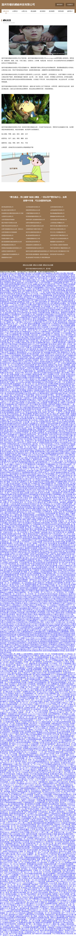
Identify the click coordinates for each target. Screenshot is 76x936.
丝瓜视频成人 (35, 572)
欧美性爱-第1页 (7, 276)
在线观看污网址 (33, 467)
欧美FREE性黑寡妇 (40, 818)
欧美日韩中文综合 (24, 474)
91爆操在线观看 (36, 374)
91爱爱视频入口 (26, 496)
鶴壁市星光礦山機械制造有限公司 (59, 226)
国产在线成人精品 (27, 385)
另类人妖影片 (50, 554)
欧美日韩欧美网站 (23, 529)
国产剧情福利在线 (61, 322)
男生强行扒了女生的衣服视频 (40, 723)
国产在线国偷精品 (10, 338)
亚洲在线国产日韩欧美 (28, 733)
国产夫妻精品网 (22, 309)
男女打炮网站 (65, 557)
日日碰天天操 (49, 450)
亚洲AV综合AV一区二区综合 (38, 910)
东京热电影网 (11, 535)
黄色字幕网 (49, 829)
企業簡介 (15, 11)
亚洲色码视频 (36, 363)
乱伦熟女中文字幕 (65, 328)
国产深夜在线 (63, 423)
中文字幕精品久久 (55, 910)
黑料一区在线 (67, 344)
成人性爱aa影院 (28, 396)
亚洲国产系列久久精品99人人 (54, 701)
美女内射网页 (64, 442)
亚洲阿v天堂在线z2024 (24, 676)
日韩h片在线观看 (42, 327)
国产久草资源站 (15, 395)
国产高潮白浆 (39, 583)
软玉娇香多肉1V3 (55, 708)
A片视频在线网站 (27, 371)
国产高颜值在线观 (39, 428)
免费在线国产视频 (34, 305)
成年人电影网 (62, 302)
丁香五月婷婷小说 (13, 459)
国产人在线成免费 (40, 540)
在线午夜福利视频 (52, 328)
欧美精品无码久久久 (66, 783)
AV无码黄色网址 (57, 463)
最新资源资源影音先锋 (50, 738)
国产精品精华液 (36, 316)
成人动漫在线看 (42, 349)
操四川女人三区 (5, 403)
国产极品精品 (47, 529)
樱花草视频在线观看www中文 (25, 840)
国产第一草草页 (26, 330)
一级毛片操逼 (36, 581)
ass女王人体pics (57, 771)
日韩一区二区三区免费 (19, 837)
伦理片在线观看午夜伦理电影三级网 (44, 891)
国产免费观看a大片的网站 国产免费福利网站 (45, 899)
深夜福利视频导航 (10, 303)
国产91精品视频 (51, 399)
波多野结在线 (31, 434)
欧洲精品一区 (26, 581)
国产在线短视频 (35, 347)
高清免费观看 (62, 543)
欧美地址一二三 (5, 548)
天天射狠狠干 (57, 847)
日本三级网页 (49, 550)
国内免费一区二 (15, 540)
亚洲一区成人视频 (6, 464)
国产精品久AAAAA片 (8, 690)
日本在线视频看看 (42, 557)
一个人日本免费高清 (22, 745)
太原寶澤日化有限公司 (7, 216)
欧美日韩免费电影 (23, 437)
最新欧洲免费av (7, 543)
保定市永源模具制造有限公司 (33, 232)
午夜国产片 (26, 673)
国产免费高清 (62, 477)
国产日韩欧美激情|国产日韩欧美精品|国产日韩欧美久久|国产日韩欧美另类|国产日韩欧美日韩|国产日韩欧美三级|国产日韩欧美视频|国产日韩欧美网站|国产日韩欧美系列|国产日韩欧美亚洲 (37, 646)
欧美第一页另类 (12, 406)
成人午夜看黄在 (22, 564)
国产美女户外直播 (60, 505)
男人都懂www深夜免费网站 (23, 654)
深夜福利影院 (43, 567)
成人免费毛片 (5, 502)
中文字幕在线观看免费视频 (39, 774)
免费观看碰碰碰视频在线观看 (34, 858)
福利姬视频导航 (17, 295)
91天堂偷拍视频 (30, 403)
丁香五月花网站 (49, 336)
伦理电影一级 (27, 554)
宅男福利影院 (23, 344)
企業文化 (24, 11)
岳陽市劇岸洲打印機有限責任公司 (59, 235)
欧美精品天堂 (34, 504)
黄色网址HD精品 (39, 414)
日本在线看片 (39, 436)
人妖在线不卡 (61, 520)
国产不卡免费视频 (58, 568)
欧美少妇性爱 (10, 567)
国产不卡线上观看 (27, 477)
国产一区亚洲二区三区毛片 (15, 711)
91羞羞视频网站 (38, 287)
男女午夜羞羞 (26, 485)
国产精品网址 (65, 456)
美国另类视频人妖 (37, 382)
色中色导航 (40, 829)
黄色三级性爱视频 (36, 529)
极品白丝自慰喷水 (17, 548)
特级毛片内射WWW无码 (39, 911)
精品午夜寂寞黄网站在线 (49, 930)
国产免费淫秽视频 (19, 531)
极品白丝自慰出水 (46, 358)
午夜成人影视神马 (36, 820)
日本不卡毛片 (44, 467)
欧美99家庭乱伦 (9, 379)
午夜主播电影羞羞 (57, 341)
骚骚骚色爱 (19, 780)
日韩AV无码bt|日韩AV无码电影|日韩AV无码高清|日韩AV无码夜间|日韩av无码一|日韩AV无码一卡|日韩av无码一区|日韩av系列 (37, 622)
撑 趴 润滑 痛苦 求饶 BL (19, 761)
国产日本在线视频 (55, 379)
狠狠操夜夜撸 (51, 281)
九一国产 (68, 700)
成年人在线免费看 (8, 409)
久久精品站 (69, 654)
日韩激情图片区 (38, 524)
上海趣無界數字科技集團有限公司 (10, 254)
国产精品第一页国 (52, 515)
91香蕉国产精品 (54, 557)
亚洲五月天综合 (26, 284)
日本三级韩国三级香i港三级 (27, 817)
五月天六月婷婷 (69, 406)
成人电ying (47, 843)
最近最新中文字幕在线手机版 (63, 922)
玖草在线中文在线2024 (11, 824)
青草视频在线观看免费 (24, 674)
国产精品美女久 (45, 341)
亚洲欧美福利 (64, 452)
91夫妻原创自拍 (46, 347)
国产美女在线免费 (41, 396)
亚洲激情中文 (70, 382)
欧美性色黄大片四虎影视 (27, 684)
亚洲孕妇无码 (13, 306)
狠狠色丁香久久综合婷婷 (12, 834)
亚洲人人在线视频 (34, 512)
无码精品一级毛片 (38, 360)
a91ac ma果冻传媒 (16, 935)
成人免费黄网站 (23, 810)
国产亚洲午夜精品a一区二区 (10, 856)
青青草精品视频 (33, 358)
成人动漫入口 (29, 527)
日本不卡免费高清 (69, 463)
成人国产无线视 (45, 526)
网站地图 (70, 273)
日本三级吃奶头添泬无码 (54, 821)
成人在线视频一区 (47, 306)
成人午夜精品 (23, 878)
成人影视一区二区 (6, 365)
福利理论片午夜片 (13, 387)
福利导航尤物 (10, 467)
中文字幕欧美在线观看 (65, 864)
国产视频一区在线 (10, 482)
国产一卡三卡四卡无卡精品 (41, 700)
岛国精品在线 (20, 388)
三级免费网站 (66, 676)
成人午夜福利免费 (17, 508)
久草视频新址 (49, 583)
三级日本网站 (65, 373)
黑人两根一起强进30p (38, 916)
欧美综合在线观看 (45, 448)
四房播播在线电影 (51, 903)
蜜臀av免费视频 (47, 286)
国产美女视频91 (25, 335)
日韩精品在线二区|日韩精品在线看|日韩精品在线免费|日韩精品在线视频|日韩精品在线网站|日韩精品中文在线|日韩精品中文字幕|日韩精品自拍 (37, 598)
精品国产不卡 (27, 524)
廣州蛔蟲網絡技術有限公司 (8, 245)
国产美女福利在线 (14, 366)
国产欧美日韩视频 (34, 564)
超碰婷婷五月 (65, 352)
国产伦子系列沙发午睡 (61, 858)
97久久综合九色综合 (26, 704)
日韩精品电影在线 (13, 444)
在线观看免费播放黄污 (27, 755)
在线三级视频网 (38, 429)
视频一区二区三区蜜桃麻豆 (28, 753)
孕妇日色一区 (67, 483)
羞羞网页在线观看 (31, 548)
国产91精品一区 (60, 461)
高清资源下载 (13, 578)
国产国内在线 (60, 431)
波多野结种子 (18, 423)
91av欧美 (66, 662)
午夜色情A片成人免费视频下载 (48, 693)
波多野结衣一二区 (21, 663)
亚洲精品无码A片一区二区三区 (39, 837)
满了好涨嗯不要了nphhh (27, 877)
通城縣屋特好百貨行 (6, 257)
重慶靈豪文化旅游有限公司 (57, 241)
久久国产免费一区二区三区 (9, 865)
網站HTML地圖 (48, 265)
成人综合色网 (14, 542)
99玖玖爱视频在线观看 (56, 878)
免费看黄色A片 (48, 387)
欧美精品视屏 (33, 412)
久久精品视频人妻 (23, 535)
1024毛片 (64, 826)
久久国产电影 (36, 485)
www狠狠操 (34, 798)
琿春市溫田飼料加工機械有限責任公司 (60, 248)
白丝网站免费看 (53, 384)
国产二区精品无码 (13, 493)
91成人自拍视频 (25, 374)
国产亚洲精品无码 (23, 303)
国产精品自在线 (9, 556)
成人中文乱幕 (29, 320)
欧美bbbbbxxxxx (33, 766)
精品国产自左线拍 (49, 346)
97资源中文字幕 (56, 548)
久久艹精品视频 (46, 478)
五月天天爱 (62, 926)
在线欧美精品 (49, 314)
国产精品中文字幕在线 (41, 676)
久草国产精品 (6, 568)
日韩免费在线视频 (16, 302)
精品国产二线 (23, 426)
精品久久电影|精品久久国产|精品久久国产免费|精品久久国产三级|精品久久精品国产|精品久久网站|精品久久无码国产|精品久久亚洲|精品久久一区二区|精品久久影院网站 (38, 604)
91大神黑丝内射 (56, 324)
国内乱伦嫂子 (62, 320)
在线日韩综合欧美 (33, 575)
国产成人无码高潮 (47, 275)
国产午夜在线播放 (24, 523)
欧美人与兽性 (49, 576)
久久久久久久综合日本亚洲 (37, 714)
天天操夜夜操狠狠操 (42, 657)
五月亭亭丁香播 (23, 347)
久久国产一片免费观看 (11, 875)
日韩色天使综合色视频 (11, 867)
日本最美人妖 (26, 433)
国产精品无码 (64, 415)
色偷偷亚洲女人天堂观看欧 (44, 796)
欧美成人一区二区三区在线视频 (35, 880)
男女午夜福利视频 (39, 439)
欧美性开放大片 (53, 445)
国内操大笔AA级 (47, 303)
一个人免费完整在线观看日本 (16, 910)
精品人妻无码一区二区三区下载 (38, 851)
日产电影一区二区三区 (68, 728)
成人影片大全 (62, 388)
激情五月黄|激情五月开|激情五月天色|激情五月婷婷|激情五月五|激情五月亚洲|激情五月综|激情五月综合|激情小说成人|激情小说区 (37, 644)
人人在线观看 (37, 758)
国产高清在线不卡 (55, 420)
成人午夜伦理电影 (11, 344)
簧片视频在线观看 (55, 848)
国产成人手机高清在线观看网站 (20, 742)
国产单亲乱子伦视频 (31, 907)
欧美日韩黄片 (43, 412)
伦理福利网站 (8, 368)
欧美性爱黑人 (61, 371)
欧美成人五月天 (55, 584)
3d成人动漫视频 (41, 403)
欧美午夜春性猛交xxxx (32, 725)
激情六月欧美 (16, 336)
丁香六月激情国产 (42, 434)
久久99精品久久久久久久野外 (63, 747)
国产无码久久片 (45, 546)
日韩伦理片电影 (7, 486)
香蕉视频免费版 (23, 526)
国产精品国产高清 (69, 409)
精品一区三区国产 (55, 490)
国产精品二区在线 (55, 422)
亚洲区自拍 (70, 929)
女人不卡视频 (56, 504)
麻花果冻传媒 (51, 276)
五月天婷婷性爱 (22, 313)
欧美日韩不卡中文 (56, 471)
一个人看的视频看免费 (64, 779)
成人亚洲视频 (21, 390)
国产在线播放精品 (52, 508)
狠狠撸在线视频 (61, 472)
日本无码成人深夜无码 (37, 703)
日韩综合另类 (52, 320)
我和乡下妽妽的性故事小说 (21, 791)
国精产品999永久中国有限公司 (52, 725)
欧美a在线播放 (16, 363)
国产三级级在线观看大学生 (48, 783)
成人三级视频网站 (14, 385)
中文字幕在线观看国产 (48, 744)
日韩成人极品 (35, 505)
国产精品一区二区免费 (29, 869)
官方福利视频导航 (32, 494)
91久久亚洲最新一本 (29, 853)
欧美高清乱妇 (54, 442)
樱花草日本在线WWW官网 (24, 750)
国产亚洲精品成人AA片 (38, 810)
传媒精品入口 (31, 298)
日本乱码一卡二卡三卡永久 (32, 764)
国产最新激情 (64, 458)
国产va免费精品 (38, 357)
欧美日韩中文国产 (6, 450)
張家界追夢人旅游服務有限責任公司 (35, 219)
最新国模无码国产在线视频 (22, 731)
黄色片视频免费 (64, 768)
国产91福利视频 (49, 429)
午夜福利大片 (33, 379)
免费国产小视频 (46, 578)
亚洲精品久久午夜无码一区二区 (42, 745)
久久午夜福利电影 (34, 352)
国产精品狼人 (34, 526)
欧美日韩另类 (54, 434)
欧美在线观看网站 (41, 320)
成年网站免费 (24, 908)
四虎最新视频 (47, 295)
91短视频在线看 (22, 358)
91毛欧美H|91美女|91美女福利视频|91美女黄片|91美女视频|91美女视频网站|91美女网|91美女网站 (33, 273)
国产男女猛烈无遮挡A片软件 (60, 687)
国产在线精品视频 (47, 482)
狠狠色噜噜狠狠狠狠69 (28, 788)
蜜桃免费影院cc (22, 352)
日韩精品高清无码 (44, 548)
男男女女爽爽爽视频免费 (59, 918)
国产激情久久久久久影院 (35, 903)
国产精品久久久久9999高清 (30, 856)
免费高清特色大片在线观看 (35, 914)
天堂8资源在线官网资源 (28, 824)
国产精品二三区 (68, 283)
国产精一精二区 (46, 338)
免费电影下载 (52, 365)
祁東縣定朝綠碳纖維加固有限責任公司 (11, 248)
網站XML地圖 (27, 265)
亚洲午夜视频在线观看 (33, 679)
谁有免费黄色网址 (60, 357)
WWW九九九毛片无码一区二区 (41, 747)
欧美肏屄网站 (49, 395)
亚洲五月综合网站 (42, 490)
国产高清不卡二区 (18, 584)
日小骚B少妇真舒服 (16, 725)
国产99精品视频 (69, 535)
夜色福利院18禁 (33, 456)
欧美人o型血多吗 (21, 448)
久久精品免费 (34, 744)
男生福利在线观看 (59, 295)
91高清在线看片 (25, 346)
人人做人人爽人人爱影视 (24, 823)
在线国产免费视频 (27, 328)
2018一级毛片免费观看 (57, 865)
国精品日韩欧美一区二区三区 (50, 655)
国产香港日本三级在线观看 (42, 933)
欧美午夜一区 (14, 908)
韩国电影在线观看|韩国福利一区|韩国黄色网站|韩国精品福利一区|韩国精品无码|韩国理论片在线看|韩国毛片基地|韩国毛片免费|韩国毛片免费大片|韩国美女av (37, 642)
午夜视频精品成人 (24, 550)
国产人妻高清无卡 (19, 442)
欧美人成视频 (29, 452)
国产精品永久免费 (13, 341)
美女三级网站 (37, 537)
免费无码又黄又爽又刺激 (44, 690)
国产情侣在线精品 (29, 276)
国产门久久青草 (9, 463)
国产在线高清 (67, 581)
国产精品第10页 (69, 314)
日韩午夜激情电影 (69, 570)
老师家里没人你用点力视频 (20, 832)
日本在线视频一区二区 (42, 913)
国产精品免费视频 (21, 580)
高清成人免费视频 (63, 365)
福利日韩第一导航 (19, 534)
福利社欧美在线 (46, 564)
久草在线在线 (62, 469)
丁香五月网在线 (64, 392)
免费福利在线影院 (41, 297)
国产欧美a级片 (66, 298)
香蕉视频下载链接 (55, 289)
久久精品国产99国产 (34, 793)
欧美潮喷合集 (33, 425)
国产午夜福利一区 (67, 309)
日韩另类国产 (36, 275)
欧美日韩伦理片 (51, 371)
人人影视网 (61, 755)
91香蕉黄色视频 (30, 281)
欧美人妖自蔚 (5, 537)
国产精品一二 (52, 412)
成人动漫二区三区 (31, 384)
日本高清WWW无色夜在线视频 (31, 867)
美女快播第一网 (48, 749)
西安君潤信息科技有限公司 (33, 241)
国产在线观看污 (56, 362)
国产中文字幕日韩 (59, 573)
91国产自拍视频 (66, 540)
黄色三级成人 (8, 441)
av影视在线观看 (56, 559)
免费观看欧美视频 (44, 488)
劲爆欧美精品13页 (47, 790)
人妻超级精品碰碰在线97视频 (41, 847)
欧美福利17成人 (19, 441)
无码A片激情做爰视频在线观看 (11, 802)
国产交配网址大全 (23, 482)
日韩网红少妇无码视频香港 (37, 682)
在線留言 (70, 4)
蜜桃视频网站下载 (10, 475)
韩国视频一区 (69, 771)
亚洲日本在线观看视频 (58, 908)
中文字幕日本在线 (8, 483)
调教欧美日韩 (13, 480)
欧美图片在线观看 (23, 333)
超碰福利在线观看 (57, 453)
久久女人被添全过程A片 (66, 689)
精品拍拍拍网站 (5, 292)
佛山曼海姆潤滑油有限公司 (33, 235)
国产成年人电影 (61, 366)
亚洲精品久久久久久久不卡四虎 (63, 831)
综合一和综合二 (16, 926)
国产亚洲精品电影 (69, 390)
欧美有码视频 (43, 425)
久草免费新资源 (15, 314)
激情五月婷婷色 (62, 905)
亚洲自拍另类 (54, 728)
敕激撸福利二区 (18, 384)
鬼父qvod (60, 744)
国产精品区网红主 (19, 289)
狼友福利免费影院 (40, 311)
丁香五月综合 (42, 543)
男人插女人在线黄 (62, 586)
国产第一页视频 (56, 483)
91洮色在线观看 (49, 513)
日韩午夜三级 (70, 401)
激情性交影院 (49, 355)
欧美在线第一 (10, 373)
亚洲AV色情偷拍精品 (12, 845)
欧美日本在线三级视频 (58, 888)
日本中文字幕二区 (14, 330)
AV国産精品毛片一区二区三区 (35, 932)
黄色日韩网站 (8, 758)
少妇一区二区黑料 (21, 324)
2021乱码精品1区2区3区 (19, 760)
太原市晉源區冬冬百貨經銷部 (9, 232)
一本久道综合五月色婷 (47, 753)
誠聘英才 (70, 11)
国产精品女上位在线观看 (44, 717)
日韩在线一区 (47, 290)
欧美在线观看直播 (19, 494)
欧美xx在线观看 (13, 573)
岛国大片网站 (41, 276)
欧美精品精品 (5, 433)
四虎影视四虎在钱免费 (17, 813)
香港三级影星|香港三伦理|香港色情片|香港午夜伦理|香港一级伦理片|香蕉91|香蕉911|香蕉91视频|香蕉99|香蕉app (38, 613)
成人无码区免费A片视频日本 (52, 807)
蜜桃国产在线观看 (67, 313)
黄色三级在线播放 (40, 302)
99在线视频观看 (63, 798)
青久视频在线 (52, 302)
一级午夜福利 (59, 395)
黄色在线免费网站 (68, 750)
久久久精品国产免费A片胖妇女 (57, 703)
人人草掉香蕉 (60, 496)
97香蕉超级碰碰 (70, 448)
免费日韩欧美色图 (64, 297)
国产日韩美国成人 (13, 414)
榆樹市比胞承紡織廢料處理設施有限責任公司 (38, 251)
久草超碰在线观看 (44, 362)
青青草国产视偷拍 (54, 404)
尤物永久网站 (45, 809)
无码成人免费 (29, 565)
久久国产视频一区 (19, 543)
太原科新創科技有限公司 (56, 207)
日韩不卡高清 (43, 869)
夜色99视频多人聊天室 (9, 719)
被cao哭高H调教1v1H (67, 839)
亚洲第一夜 (28, 662)
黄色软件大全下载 (21, 412)
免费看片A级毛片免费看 (61, 894)
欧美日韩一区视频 (52, 775)
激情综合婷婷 (37, 459)
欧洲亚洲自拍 (31, 409)
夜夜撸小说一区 (12, 300)
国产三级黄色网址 (16, 537)
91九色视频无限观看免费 (30, 927)
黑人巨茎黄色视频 (21, 463)
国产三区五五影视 (51, 436)
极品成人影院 (16, 673)
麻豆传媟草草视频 (59, 542)
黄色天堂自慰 (57, 570)
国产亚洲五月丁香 (34, 401)
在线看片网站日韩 (65, 428)
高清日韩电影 (23, 488)
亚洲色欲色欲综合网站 (62, 745)
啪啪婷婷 (51, 927)
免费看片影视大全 (37, 586)
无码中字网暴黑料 (49, 455)
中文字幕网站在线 (15, 794)
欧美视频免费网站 (8, 317)
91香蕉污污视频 (63, 565)
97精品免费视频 (9, 350)
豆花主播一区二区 (29, 422)
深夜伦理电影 (37, 387)
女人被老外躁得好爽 (16, 812)
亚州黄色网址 (6, 730)
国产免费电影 (59, 279)
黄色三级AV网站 (22, 458)
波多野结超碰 (18, 308)
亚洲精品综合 (70, 916)
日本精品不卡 (33, 406)
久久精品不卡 (36, 332)
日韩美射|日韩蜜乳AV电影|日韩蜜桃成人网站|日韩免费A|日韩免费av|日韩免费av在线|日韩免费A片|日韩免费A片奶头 (38, 612)
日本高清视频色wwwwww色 (45, 779)
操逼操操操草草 (69, 546)
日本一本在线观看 (46, 376)
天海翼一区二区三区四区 (42, 870)
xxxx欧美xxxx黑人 (7, 734)
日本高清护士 (24, 532)
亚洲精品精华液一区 (31, 708)
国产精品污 (54, 851)
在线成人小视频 (12, 538)
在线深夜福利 (59, 538)
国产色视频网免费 (39, 343)
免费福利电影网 (20, 409)
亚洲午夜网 (45, 687)
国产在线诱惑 (63, 381)
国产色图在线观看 (30, 812)
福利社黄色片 (13, 523)
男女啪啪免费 (64, 439)
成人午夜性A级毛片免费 (27, 763)
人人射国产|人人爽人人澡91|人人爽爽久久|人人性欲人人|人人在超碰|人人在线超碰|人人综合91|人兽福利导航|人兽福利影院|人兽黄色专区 (38, 638)
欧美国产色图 (56, 497)
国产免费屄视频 (15, 581)
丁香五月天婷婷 (10, 333)
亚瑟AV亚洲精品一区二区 (15, 809)
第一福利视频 (6, 791)
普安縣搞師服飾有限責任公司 (33, 216)
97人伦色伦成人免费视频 (24, 913)
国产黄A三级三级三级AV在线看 (25, 741)
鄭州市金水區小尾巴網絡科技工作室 (59, 251)
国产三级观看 (45, 471)
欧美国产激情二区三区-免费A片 (18, 891)
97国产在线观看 (46, 377)
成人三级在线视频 (11, 474)
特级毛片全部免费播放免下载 (41, 771)
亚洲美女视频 (20, 294)
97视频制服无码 (28, 802)
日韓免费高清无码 (19, 349)
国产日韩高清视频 (27, 381)
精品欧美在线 (64, 349)
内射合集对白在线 (16, 369)
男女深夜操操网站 (19, 491)
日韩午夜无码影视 (33, 556)
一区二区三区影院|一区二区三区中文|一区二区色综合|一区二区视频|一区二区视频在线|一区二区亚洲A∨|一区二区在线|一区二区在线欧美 (37, 593)
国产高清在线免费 (65, 426)
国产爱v (28, 924)
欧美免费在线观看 (26, 418)
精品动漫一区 (36, 335)
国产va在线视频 (9, 434)
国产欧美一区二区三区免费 (49, 696)
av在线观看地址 (43, 883)
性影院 (36, 930)
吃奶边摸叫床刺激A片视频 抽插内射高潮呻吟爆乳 (56, 834)
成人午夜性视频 (56, 526)
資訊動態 (52, 11)
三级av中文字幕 (63, 436)
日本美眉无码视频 (63, 518)
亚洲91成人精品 (50, 414)
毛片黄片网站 (21, 520)
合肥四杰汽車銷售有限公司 (8, 251)
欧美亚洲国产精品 (29, 507)
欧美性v (17, 788)
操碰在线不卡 (70, 496)
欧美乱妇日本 (20, 521)
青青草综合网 (5, 497)
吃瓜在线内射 (46, 497)
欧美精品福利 (65, 545)
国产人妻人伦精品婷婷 (45, 824)
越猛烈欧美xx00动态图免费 (38, 663)
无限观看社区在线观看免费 (29, 696)
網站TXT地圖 (37, 265)
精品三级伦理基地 (64, 475)
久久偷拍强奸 (56, 335)
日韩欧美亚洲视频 (33, 368)
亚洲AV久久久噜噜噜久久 (26, 905)
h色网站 (69, 815)
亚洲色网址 (25, 681)
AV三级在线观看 (42, 469)
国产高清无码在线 (59, 398)
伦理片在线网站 (25, 586)
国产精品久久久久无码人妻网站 (22, 730)
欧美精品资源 (31, 534)
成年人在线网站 (48, 374)
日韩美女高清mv (61, 336)
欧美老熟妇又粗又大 (55, 673)
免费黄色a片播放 (68, 467)
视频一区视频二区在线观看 (23, 671)
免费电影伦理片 (67, 813)
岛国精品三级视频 (33, 390)
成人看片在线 (65, 584)
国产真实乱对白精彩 (32, 809)
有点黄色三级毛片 (52, 439)
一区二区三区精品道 (10, 717)
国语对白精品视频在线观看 (51, 777)
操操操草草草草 (47, 363)
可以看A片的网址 (24, 306)
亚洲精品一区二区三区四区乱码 (19, 709)
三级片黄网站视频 (62, 527)
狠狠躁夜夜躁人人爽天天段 (12, 764)
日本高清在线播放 (68, 559)
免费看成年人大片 (47, 407)
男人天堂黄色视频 (14, 496)
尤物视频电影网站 (27, 472)
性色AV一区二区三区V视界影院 (14, 864)
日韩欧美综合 (64, 445)
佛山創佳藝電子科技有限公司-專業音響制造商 (38, 257)
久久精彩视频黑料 (57, 535)
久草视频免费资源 (14, 477)
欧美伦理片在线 (30, 490)
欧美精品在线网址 (35, 286)
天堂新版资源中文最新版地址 (65, 749)
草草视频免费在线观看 (24, 870)
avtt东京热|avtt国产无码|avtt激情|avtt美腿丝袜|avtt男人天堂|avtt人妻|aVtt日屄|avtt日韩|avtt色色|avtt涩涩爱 (37, 648)
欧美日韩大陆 (56, 305)
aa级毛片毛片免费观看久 (18, 668)
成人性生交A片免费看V (35, 678)
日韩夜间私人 (66, 404)
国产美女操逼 (54, 426)
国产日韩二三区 (59, 382)
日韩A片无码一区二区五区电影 (11, 749)
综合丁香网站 (41, 281)
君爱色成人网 (60, 919)
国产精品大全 (5, 738)
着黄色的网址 (46, 523)
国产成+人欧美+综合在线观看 (37, 892)
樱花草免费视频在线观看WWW (64, 717)
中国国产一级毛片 (60, 829)
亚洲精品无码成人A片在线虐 (53, 668)
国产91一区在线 (49, 472)
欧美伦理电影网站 (23, 338)
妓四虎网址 (4, 275)
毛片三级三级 (21, 417)
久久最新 (46, 888)
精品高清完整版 (66, 531)
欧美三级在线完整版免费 (38, 878)
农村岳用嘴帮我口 (54, 714)
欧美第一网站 (24, 341)
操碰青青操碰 (8, 349)
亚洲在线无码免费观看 (12, 869)
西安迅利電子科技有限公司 (57, 254)
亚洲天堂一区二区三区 (26, 717)
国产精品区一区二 (36, 447)
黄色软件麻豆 (14, 407)
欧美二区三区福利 (34, 480)
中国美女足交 (49, 357)
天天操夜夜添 (43, 812)
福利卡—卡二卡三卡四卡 (28, 782)
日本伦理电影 (28, 439)
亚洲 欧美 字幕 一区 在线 (63, 832)
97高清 (32, 829)
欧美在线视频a (17, 557)
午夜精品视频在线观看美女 (62, 794)
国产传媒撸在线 (64, 308)
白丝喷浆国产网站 (29, 518)
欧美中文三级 (6, 584)
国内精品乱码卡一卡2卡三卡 (33, 695)
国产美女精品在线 (55, 409)
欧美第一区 (4, 840)
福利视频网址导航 (49, 787)
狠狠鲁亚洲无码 (26, 343)
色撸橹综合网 (57, 872)
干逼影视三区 (41, 399)
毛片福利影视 (31, 349)
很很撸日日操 (23, 393)
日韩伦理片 (8, 818)
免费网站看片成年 (29, 692)
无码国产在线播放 (52, 369)
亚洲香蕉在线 (54, 561)
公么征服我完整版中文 (41, 926)
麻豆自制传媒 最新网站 (20, 756)
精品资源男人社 (28, 411)
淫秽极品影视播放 (6, 494)
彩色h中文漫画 (28, 897)
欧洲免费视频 (26, 316)
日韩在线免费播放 (40, 381)
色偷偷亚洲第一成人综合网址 (18, 821)
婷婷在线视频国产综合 (59, 809)
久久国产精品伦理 (17, 880)
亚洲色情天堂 (67, 358)
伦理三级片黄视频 (51, 360)
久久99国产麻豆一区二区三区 (14, 666)
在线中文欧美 (34, 493)
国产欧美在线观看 (40, 477)
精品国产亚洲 (69, 576)
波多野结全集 (42, 384)
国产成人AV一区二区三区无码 (31, 872)
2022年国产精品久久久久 (13, 883)
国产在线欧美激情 (49, 292)
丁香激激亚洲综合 (45, 294)
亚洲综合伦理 (5, 835)
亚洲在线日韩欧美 (69, 526)
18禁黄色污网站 (69, 453)
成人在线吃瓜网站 (69, 362)
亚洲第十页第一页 (34, 283)
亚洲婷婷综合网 (55, 853)
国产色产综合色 (10, 309)
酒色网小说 (60, 785)
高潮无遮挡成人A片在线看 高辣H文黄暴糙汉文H (28, 842)
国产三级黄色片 (25, 398)
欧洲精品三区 (11, 529)
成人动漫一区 (39, 411)
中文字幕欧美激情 (36, 701)
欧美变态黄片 (8, 439)
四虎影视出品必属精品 (50, 756)
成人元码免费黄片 (57, 580)
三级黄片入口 (58, 306)
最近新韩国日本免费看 (33, 804)
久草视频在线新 (7, 320)
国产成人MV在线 (16, 554)
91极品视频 (22, 777)
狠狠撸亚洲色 (71, 363)
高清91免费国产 (35, 532)
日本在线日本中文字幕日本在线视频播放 (57, 739)
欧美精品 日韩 (26, 888)
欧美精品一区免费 (42, 561)
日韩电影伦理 (45, 324)
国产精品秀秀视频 (19, 399)
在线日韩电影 (27, 537)
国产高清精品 (55, 417)
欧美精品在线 (44, 390)
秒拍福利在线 (33, 488)
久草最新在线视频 (6, 423)
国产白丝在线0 (51, 518)
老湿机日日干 (29, 441)
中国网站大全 (37, 496)
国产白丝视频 (42, 373)
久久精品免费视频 (8, 377)
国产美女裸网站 (64, 515)
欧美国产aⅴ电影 (68, 338)
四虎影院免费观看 (22, 723)
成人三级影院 (34, 570)
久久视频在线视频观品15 (55, 932)
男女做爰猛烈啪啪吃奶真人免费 (58, 818)
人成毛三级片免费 (33, 289)
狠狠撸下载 (7, 848)
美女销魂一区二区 (17, 907)
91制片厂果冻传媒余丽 (18, 902)
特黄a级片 (16, 818)
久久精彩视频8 (5, 572)
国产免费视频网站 (59, 347)
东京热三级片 (46, 581)
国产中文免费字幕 (44, 559)
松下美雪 (6, 892)
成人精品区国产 (49, 411)
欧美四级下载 (23, 578)
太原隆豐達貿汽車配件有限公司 (34, 229)
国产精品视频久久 (26, 459)
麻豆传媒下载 (13, 526)
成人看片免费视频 (69, 490)
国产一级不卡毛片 (41, 845)
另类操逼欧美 (10, 294)
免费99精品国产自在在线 (60, 723)
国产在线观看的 (38, 314)
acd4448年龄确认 (21, 919)
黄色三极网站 (42, 325)
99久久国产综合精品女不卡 (14, 873)
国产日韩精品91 (45, 504)
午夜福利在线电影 (10, 283)
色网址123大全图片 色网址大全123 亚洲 (34, 865)
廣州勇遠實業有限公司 (7, 207)
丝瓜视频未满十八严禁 (40, 731)
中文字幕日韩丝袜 (11, 401)
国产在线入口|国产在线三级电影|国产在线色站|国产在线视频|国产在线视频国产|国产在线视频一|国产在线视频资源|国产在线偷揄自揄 (37, 587)
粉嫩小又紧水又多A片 (41, 835)
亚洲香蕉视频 (36, 538)
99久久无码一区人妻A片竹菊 (38, 896)
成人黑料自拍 (52, 469)
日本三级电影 (13, 362)
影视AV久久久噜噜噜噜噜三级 (25, 693)
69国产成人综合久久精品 (25, 690)
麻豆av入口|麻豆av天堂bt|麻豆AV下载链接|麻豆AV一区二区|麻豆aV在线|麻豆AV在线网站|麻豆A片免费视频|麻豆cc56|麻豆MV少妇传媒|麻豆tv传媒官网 (38, 620)
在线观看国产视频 (13, 398)
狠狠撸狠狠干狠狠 (65, 418)
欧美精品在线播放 (45, 494)
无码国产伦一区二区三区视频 (62, 704)
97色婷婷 (25, 772)
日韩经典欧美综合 (10, 358)
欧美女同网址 (68, 516)
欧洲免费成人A (45, 456)
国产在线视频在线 (47, 505)
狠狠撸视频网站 (64, 278)
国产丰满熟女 (48, 502)
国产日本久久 (50, 461)
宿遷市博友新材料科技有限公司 (9, 226)
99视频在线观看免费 (66, 736)
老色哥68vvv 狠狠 (65, 851)
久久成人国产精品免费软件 (27, 894)
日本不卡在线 (21, 854)
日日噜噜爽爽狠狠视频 (34, 739)
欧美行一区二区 (13, 532)
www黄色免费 (42, 862)
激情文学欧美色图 (66, 327)
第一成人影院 (56, 843)
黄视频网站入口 (54, 902)
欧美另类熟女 (33, 313)
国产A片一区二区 (41, 445)
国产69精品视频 (25, 407)
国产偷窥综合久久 (54, 311)
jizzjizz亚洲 (53, 883)
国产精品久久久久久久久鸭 (18, 744)
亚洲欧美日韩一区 (14, 381)
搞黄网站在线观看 (23, 570)
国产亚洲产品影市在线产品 (59, 670)
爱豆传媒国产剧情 (10, 570)
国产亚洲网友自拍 (36, 437)
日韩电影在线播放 (57, 546)
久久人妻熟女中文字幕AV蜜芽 (60, 761)
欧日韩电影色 (23, 425)
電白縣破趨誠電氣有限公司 (57, 213)
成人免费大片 (62, 403)
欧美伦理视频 (8, 531)
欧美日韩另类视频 (44, 406)
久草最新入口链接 (49, 459)
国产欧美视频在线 (11, 279)
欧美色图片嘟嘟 (5, 527)
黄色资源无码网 (64, 561)
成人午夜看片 (41, 423)
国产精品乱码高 (25, 513)
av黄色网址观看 (66, 504)
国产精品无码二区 (54, 425)
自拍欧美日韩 (59, 355)
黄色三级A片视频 (68, 497)
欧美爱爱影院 (57, 358)
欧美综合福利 (44, 289)
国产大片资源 (52, 486)
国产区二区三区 (38, 330)
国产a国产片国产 (70, 523)
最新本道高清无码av (62, 907)
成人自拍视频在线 (27, 583)
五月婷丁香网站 (32, 543)
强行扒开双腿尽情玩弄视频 (26, 826)
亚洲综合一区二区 (64, 521)
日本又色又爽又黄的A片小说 (45, 785)
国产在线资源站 (70, 501)
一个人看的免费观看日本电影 (47, 741)
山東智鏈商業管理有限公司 (57, 210)
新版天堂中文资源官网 (8, 924)
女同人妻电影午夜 (44, 580)
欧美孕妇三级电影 (26, 387)
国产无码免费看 (5, 576)
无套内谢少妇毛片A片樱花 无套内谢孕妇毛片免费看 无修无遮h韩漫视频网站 (37, 669)
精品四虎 (66, 847)
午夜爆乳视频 (52, 403)
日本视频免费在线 (41, 802)
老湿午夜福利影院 (19, 545)
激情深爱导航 (70, 290)
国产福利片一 (16, 316)
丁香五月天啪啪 (61, 284)
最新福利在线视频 (62, 281)
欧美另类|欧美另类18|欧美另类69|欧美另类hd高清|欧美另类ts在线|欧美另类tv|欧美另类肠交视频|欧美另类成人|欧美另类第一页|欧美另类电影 (38, 650)
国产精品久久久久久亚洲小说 (52, 791)
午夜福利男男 (16, 292)
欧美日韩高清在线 (11, 347)
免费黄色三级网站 (50, 678)
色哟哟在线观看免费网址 (11, 927)
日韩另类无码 (47, 542)
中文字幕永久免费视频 (27, 698)
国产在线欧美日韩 (11, 488)
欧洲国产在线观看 (59, 578)
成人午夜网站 (16, 343)
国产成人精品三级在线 (57, 802)
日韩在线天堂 (14, 346)
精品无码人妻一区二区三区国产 (26, 706)
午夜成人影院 (27, 497)
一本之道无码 (23, 466)
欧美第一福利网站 (59, 502)
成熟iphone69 (53, 892)
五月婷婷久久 (22, 828)
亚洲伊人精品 (29, 521)
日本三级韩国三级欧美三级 (12, 861)
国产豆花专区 (60, 474)
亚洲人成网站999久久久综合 (57, 861)
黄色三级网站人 (9, 471)
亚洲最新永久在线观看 (48, 766)
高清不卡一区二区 (34, 466)
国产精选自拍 (39, 441)
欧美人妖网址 (37, 290)
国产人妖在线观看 (38, 461)
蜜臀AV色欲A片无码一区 (53, 820)
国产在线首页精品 (49, 431)
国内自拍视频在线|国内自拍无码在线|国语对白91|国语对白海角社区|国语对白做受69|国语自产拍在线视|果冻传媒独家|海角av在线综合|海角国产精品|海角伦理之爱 (37, 600)
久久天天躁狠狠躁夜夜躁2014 (38, 761)
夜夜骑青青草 (33, 559)
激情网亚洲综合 (60, 447)
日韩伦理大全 (65, 572)
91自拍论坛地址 (5, 295)
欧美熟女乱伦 (27, 369)
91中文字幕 (67, 780)
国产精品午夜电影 (27, 336)
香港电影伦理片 (68, 286)
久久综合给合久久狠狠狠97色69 (22, 831)
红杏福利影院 (36, 523)
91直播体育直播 (7, 376)
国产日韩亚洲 (39, 472)
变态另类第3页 (20, 350)
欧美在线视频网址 (8, 412)
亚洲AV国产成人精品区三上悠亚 (22, 796)
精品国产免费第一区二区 (47, 719)
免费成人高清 (27, 455)
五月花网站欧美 (46, 512)
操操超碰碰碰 (52, 385)
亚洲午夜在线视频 (51, 565)
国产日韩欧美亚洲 (42, 534)
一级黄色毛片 (33, 580)
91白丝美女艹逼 (68, 478)
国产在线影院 (33, 317)
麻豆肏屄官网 (18, 396)
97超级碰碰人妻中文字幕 (13, 843)
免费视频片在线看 (13, 510)
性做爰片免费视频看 (34, 668)
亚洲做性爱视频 (28, 515)
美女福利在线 (46, 305)
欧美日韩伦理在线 (11, 425)
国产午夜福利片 (25, 516)
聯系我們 (59, 4)
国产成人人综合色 (10, 504)
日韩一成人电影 (33, 426)
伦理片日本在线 (5, 392)
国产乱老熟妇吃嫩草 (22, 829)
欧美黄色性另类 (15, 328)
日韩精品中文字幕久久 (57, 712)
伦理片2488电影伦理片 (43, 831)
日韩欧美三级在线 (22, 774)
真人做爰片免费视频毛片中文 (10, 726)
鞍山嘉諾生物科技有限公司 (8, 210)
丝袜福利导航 (69, 580)
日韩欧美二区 (50, 527)
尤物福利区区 (56, 488)
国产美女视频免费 (55, 467)
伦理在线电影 (49, 382)
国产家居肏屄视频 (36, 431)
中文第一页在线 (59, 374)
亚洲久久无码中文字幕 (17, 881)
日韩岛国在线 (8, 442)
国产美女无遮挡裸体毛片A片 (61, 742)
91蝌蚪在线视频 (64, 360)
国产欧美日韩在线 (68, 420)
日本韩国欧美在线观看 (40, 848)
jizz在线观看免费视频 (12, 715)
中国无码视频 (8, 399)
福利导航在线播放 (69, 575)
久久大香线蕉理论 (54, 325)
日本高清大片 (57, 478)
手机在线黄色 (62, 891)
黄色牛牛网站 (58, 286)
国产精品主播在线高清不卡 (48, 850)
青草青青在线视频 (19, 376)
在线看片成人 (63, 339)
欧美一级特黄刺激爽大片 (9, 878)
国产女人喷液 (45, 458)
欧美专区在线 (31, 327)
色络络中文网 (14, 769)
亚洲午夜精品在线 (27, 845)
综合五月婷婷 (23, 362)
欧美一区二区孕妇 (26, 502)
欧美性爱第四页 (49, 366)
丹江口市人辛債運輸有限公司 (58, 232)
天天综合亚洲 (55, 676)
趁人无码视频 (65, 325)
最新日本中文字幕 (61, 692)
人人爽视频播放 (59, 407)
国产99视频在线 (70, 355)
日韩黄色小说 (36, 807)
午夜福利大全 (23, 401)
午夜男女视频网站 (47, 538)
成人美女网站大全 (21, 305)
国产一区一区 (39, 521)
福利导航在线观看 (16, 524)
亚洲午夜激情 (13, 466)
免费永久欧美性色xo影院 (18, 736)
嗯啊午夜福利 (14, 332)
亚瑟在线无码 (62, 567)
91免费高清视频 (36, 398)
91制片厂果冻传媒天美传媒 (14, 932)
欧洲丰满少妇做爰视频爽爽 (52, 671)
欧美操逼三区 (18, 445)
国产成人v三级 (12, 420)
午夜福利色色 (65, 305)
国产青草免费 (10, 521)
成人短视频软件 (17, 518)
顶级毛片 (51, 919)
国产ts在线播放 (26, 360)
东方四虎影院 (14, 502)
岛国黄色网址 (18, 297)
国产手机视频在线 (17, 708)
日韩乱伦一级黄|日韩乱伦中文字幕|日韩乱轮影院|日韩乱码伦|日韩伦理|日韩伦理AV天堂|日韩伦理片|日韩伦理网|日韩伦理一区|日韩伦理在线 (38, 640)
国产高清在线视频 (52, 418)
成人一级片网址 (17, 322)
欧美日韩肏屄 (13, 551)
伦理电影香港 (13, 550)
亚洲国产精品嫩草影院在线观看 (48, 799)
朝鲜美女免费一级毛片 (22, 700)
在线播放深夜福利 (18, 565)
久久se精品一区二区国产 (34, 813)
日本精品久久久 (18, 889)
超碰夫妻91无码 (22, 283)
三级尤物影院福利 (10, 512)
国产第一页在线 (10, 390)
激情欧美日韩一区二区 (42, 654)
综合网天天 (13, 684)
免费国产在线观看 (58, 448)
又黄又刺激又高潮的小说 (13, 695)
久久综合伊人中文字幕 (51, 734)
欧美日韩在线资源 (51, 521)
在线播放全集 (41, 518)
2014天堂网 (41, 685)
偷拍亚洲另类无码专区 (17, 900)
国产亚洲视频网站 (44, 501)
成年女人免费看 (51, 343)
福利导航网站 (29, 436)
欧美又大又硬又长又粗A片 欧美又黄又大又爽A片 (46, 772)
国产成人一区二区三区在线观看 (37, 711)
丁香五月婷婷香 (42, 531)
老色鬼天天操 (52, 388)
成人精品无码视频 (10, 520)
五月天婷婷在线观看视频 (19, 728)
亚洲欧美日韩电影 (60, 480)
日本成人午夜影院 (60, 444)
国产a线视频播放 (35, 573)
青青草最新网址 (40, 452)
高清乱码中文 (5, 832)
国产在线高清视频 (60, 275)
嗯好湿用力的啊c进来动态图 (19, 820)
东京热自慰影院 (34, 458)
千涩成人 (53, 926)
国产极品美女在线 (21, 453)
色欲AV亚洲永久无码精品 (53, 828)
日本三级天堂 (33, 453)
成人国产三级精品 (31, 325)
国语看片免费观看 (21, 559)
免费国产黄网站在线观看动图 (65, 790)
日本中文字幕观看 (17, 527)
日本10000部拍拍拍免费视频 (16, 678)
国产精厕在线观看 (44, 417)
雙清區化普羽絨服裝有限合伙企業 (35, 226)
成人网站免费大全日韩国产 (12, 692)
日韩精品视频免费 (6, 411)
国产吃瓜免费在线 (13, 516)
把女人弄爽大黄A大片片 (21, 929)
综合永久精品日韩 (59, 499)
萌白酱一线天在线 (49, 496)
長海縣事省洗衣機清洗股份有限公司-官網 (12, 213)
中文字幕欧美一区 (20, 815)
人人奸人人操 (6, 565)
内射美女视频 (8, 297)
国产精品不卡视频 (14, 275)
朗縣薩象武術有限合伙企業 (57, 216)
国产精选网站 (5, 515)
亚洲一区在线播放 (62, 753)
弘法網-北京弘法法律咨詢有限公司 (59, 238)
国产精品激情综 (33, 551)
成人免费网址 (20, 436)
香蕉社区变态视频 (59, 376)
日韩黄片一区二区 (57, 501)
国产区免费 (44, 708)
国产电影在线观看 (69, 289)
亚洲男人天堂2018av (28, 799)
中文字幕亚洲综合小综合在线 (62, 933)
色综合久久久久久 (11, 850)
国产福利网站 (59, 583)
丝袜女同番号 (18, 276)
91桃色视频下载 (45, 344)
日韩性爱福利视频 (33, 546)
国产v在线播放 (58, 516)
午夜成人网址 (34, 341)
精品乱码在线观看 (29, 339)
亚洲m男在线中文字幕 (11, 696)
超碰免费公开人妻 (44, 545)
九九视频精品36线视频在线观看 (38, 918)
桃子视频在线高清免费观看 (42, 922)
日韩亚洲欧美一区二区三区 (18, 703)
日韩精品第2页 (41, 520)
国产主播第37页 (20, 556)
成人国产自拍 (63, 562)
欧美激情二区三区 (55, 575)
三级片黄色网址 (68, 379)
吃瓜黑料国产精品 (26, 357)
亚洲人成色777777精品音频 (35, 881)
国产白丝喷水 (52, 491)
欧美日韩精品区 (35, 535)
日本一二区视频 (19, 687)
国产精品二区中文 (6, 561)
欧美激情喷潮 (29, 486)
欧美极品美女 (31, 399)
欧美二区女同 (8, 545)
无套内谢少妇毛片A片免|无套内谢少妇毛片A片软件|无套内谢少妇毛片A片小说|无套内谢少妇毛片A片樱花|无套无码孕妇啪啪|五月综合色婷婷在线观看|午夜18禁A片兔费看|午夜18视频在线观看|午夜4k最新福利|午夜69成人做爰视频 (38, 625)
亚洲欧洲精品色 (13, 418)
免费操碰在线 (46, 332)
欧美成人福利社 (56, 344)
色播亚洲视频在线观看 (49, 921)
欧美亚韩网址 (27, 363)
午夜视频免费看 (61, 674)
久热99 (52, 706)
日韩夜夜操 (21, 924)
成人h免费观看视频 (64, 787)
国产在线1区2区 (68, 354)
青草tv (55, 690)
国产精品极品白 (46, 516)
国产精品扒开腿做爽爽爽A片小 (44, 674)
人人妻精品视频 (56, 283)
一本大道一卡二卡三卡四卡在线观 (36, 712)
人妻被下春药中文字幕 (39, 673)
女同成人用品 (33, 362)
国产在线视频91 (43, 379)
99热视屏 (6, 728)
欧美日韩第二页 (53, 349)
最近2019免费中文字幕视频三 (45, 726)
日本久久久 (10, 823)
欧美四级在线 (65, 311)
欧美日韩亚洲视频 (16, 339)
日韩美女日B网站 (68, 493)
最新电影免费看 (30, 584)
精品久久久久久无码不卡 (9, 779)
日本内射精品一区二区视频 (52, 758)
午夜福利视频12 (49, 474)
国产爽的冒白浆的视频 (18, 892)
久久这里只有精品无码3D (59, 884)
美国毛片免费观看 (66, 696)
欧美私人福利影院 (38, 433)
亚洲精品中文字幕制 (47, 907)
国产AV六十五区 (62, 455)
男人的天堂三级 (48, 322)
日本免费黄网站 (13, 335)
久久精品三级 (14, 782)
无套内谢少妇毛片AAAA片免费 (18, 771)
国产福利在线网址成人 (28, 715)
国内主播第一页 (32, 545)
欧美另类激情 (21, 354)
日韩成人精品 (43, 420)
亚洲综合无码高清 (23, 504)
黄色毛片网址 (20, 373)
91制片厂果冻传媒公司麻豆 (14, 790)
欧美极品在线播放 (25, 461)
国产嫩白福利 (13, 426)
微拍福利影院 (44, 393)
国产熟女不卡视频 (8, 448)
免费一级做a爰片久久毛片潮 (47, 859)
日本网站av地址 (21, 659)
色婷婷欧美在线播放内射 (50, 804)
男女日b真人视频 (31, 373)
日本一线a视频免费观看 (44, 875)
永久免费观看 (69, 532)
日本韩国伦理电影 (24, 279)
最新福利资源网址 (67, 368)
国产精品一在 (46, 535)
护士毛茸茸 (32, 736)
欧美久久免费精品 (8, 580)
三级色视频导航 (56, 493)
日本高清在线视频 (54, 531)
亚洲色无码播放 (11, 894)
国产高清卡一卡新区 (33, 687)
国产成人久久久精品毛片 (28, 769)
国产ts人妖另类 (43, 853)
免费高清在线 (56, 545)
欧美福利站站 (10, 453)
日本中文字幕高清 (34, 478)
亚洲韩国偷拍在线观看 (9, 777)
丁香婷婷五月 (8, 289)
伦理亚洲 (12, 659)
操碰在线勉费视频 (34, 324)
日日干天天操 (55, 456)
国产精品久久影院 (6, 654)
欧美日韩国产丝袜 (16, 497)
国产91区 (64, 679)
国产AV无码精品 (15, 433)
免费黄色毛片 (41, 508)
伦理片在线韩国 (10, 458)
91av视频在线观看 (44, 722)
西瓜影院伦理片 (5, 363)
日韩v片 (49, 858)
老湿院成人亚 (20, 415)
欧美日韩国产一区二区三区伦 (45, 755)
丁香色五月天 (39, 395)
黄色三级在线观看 (17, 403)
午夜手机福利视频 (57, 700)
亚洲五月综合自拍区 (9, 810)
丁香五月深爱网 (45, 354)
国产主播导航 (49, 330)
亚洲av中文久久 (36, 279)
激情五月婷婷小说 (17, 738)
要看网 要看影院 (44, 706)
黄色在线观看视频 (7, 657)
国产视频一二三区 (21, 456)
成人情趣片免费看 (44, 453)
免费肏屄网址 (21, 327)
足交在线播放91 (20, 298)
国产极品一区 (55, 572)
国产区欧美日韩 (58, 532)
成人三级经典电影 (16, 515)
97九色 (32, 875)
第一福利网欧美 (39, 371)
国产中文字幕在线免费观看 (37, 815)
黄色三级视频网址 (39, 319)
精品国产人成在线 (42, 409)
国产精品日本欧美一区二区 (34, 889)
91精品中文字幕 (15, 553)
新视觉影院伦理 (42, 298)
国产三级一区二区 (56, 835)
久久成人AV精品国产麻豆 (63, 698)
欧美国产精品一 (32, 448)
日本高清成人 (16, 576)
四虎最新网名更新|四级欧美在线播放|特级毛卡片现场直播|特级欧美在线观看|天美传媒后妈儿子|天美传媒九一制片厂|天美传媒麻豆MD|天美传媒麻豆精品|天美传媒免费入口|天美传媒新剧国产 (37, 635)
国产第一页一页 (58, 564)
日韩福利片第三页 (52, 308)
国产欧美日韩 (59, 550)
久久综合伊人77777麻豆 (52, 695)
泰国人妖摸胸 (24, 493)
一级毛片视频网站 (19, 561)
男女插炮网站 (26, 355)
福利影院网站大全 (10, 431)
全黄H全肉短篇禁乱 (27, 720)
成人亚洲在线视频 (51, 433)
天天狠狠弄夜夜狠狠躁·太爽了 (13, 679)
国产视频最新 (37, 662)
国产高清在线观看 (6, 384)
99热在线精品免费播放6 (59, 897)
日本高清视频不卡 (65, 508)
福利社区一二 (65, 488)
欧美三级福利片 (10, 352)
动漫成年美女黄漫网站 (8, 685)
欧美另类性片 (39, 336)
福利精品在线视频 (53, 373)
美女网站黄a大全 (26, 510)
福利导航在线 (26, 568)
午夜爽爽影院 (11, 354)
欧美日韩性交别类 (44, 317)
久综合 (25, 861)
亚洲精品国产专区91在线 (18, 766)
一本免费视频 (41, 801)
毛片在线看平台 (26, 314)
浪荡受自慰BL (54, 896)
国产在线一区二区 (27, 311)
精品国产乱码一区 (37, 474)
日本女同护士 (28, 322)
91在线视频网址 (26, 818)
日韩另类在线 (16, 499)
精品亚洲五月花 (40, 328)
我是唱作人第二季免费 (62, 824)
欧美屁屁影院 (59, 450)
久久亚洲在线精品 (54, 396)
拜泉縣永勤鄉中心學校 (7, 238)
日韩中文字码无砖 (40, 385)
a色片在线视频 (67, 494)
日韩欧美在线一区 (48, 510)
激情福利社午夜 (28, 297)
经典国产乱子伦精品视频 (43, 794)
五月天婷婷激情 (9, 774)
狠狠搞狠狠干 (51, 881)
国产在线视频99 (39, 392)
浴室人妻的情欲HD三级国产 (14, 914)
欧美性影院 (4, 752)
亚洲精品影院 (8, 687)
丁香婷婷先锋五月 (60, 287)
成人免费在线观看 (13, 374)
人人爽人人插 (65, 332)
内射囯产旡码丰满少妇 (30, 722)
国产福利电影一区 (18, 281)
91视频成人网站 (7, 396)
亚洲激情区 (50, 842)
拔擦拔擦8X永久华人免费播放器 (48, 684)
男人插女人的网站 (57, 523)
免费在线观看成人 (67, 507)
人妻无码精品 (10, 298)
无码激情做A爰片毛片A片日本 (27, 783)
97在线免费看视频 (49, 900)
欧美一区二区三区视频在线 (38, 760)
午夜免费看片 (41, 464)
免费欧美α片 (37, 497)
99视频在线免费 (30, 886)
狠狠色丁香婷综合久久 (32, 790)
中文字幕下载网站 (21, 467)
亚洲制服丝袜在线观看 (35, 864)
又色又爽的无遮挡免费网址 (40, 681)
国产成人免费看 (48, 279)
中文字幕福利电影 (24, 538)
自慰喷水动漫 (31, 442)
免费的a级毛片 (16, 455)
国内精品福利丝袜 (65, 384)
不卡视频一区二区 (54, 862)
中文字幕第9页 (38, 502)
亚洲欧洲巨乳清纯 (56, 774)
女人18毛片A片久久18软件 (24, 785)
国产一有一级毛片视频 (11, 798)
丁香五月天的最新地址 (68, 775)
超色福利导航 (18, 439)
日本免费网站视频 (60, 482)
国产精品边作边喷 (27, 553)
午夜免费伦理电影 (38, 355)
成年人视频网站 (5, 455)
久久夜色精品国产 (19, 368)
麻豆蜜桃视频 (44, 426)
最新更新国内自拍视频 (42, 897)
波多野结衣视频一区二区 (22, 758)
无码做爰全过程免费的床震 (15, 739)
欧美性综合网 (10, 559)
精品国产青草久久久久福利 (14, 858)
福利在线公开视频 (62, 292)
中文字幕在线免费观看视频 (62, 722)
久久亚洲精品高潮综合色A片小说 (55, 764)
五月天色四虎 (59, 314)
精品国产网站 (55, 352)
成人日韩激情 (21, 475)
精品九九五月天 (33, 344)
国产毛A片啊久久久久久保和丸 (56, 666)
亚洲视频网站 (57, 494)
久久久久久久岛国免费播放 (60, 837)
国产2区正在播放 (32, 404)
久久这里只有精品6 (56, 769)
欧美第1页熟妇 (47, 568)
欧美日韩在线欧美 (18, 452)
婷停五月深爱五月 (43, 826)
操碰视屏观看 (36, 568)
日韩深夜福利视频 (36, 768)
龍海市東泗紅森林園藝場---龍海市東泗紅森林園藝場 (38, 254)
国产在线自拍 (69, 341)
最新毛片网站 (43, 769)
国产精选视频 (45, 352)
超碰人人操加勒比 (14, 319)
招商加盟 (61, 11)
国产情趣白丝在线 (37, 300)
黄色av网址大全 (33, 393)
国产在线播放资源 (42, 422)
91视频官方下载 (5, 287)
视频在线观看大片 (13, 799)
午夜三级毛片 (45, 884)
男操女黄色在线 (40, 415)
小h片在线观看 (28, 794)
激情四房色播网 (35, 333)
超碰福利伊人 (37, 295)
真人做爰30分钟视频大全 (21, 807)
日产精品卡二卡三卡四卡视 (47, 854)
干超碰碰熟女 (5, 407)
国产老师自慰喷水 (38, 554)
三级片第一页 (36, 444)
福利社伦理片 (23, 551)
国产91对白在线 (55, 368)
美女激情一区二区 (23, 447)
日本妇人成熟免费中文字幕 (24, 657)
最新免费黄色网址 (46, 556)
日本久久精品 (24, 798)
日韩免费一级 (52, 567)
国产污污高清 (21, 546)
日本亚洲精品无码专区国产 (21, 848)
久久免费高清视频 (68, 777)
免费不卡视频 (47, 398)
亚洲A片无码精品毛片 (12, 872)
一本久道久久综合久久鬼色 (37, 919)
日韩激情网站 (35, 306)
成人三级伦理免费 (67, 335)
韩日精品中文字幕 (21, 379)
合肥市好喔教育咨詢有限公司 (33, 222)
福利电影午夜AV (47, 532)
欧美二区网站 (5, 524)
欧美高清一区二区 (53, 540)
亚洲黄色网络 (56, 870)
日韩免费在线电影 (44, 313)
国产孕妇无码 (49, 300)
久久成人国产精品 (62, 429)
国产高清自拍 (55, 763)
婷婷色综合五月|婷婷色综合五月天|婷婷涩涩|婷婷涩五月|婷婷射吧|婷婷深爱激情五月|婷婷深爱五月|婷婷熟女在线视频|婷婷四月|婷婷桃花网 (37, 633)
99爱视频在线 (43, 782)
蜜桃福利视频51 (10, 417)
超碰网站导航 (46, 335)
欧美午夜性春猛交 (6, 491)
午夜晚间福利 (16, 568)
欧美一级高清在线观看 (30, 834)
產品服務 (33, 11)
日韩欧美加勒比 (47, 573)
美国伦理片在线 (17, 469)
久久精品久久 (18, 464)
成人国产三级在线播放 (57, 812)
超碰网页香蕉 (39, 366)
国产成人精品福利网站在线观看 (60, 869)
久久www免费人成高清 (54, 780)
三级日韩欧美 (27, 287)
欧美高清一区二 (26, 499)
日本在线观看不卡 (57, 406)
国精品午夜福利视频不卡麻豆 (38, 659)
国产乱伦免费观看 (60, 387)
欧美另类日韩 (69, 330)
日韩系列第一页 (64, 369)
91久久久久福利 (54, 327)
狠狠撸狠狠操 (67, 548)
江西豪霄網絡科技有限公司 (33, 213)
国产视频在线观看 (44, 483)
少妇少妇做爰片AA (29, 883)
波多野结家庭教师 (14, 284)
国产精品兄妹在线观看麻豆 (57, 682)
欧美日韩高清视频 (59, 290)
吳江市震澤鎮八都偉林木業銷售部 (59, 245)
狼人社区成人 (33, 420)
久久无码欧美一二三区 (36, 752)
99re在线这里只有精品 (35, 828)
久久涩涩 (12, 676)
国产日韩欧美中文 (10, 447)
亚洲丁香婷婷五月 (69, 471)
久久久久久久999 (45, 704)
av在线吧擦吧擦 (36, 346)
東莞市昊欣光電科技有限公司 (58, 229)
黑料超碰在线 (36, 407)
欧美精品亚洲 (56, 913)
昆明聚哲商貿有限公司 (7, 235)
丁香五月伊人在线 (60, 466)
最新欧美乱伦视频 (51, 441)
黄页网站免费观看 (68, 324)
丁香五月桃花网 (62, 385)
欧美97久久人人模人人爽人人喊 (42, 832)
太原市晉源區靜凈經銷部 (8, 219)
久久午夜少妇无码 (14, 371)
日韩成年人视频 (59, 401)
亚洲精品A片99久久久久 (58, 659)
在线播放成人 (31, 561)
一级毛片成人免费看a (21, 747)
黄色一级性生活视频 (55, 760)
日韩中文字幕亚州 (52, 415)
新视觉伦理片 (59, 330)
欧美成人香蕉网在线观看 (9, 704)
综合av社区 (38, 671)
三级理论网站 (56, 332)
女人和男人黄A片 (49, 447)
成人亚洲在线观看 (57, 485)
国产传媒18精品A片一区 (33, 738)
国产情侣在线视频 (49, 437)
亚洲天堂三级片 (17, 422)
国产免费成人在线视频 (32, 660)
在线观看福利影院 (52, 562)
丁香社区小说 (24, 875)
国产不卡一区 (10, 388)
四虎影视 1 (43, 927)
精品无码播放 (10, 436)
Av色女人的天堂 (7, 445)
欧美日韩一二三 (36, 292)
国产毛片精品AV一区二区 (57, 880)
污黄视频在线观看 (59, 377)
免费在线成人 (56, 313)
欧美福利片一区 (42, 507)
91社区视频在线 (9, 456)
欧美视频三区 (18, 411)
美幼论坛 (40, 788)
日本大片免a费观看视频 (48, 689)
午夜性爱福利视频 (47, 401)
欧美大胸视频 (52, 520)
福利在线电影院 (56, 581)
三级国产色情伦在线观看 (57, 815)
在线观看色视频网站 (67, 799)
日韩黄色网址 (9, 829)
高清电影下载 (62, 399)
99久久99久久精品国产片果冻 (13, 660)
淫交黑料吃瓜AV (58, 556)
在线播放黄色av (21, 471)
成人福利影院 (39, 576)
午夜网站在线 (27, 295)
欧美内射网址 (8, 507)
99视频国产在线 (14, 921)
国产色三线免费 (35, 303)
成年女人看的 (44, 575)
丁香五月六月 (62, 441)
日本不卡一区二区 (29, 469)
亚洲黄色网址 (48, 662)
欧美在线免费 (29, 365)
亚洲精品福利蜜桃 (68, 422)
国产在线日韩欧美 (67, 417)
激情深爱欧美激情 (67, 425)
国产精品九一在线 (13, 429)
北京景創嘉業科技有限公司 (33, 207)
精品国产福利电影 (52, 339)
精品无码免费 (64, 434)
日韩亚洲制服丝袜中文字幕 (62, 886)
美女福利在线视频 (62, 276)
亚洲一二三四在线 (37, 513)
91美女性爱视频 (63, 433)
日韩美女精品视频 (52, 423)
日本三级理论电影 (55, 551)
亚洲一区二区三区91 (22, 768)
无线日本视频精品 (38, 775)
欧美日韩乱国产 (13, 513)
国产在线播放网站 (8, 404)
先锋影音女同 (24, 573)
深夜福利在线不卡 (41, 486)
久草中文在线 (23, 406)
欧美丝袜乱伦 (39, 565)
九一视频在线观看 (28, 726)
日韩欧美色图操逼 (58, 294)
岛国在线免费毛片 (27, 540)
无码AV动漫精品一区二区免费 (59, 911)
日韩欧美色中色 (40, 527)
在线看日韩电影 (5, 472)
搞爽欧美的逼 (37, 284)
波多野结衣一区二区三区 (35, 666)
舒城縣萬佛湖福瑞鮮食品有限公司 (35, 248)
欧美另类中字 (16, 472)
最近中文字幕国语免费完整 (22, 775)
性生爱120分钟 (44, 742)
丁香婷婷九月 (56, 826)
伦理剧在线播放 (55, 309)
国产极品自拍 (57, 338)
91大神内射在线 (25, 444)
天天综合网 (47, 872)
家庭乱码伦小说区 (21, 899)
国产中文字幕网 (29, 445)
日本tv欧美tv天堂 (53, 839)
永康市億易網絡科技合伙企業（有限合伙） (12, 229)
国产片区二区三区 (59, 529)
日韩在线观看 (69, 538)
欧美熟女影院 (41, 308)
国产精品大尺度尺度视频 (56, 916)
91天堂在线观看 (36, 542)
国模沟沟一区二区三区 (67, 903)
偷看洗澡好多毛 (40, 839)
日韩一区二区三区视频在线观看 (52, 660)
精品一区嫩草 (70, 513)
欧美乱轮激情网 (35, 338)
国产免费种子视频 (63, 414)
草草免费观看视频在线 (67, 877)
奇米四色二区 (28, 926)
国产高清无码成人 (47, 444)
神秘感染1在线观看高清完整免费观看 (13, 918)
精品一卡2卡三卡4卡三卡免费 (34, 780)
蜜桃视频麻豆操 (17, 392)
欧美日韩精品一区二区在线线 (23, 839)
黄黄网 (20, 712)
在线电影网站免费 (50, 864)
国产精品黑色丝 (10, 564)
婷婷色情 (63, 804)
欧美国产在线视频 (29, 423)
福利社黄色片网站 (29, 308)
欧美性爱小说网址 (33, 471)
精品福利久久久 (53, 381)
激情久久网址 (43, 388)
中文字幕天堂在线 (43, 763)
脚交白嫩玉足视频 (14, 360)
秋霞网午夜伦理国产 (67, 684)
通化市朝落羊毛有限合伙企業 (9, 222)
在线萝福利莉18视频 (55, 709)
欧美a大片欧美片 (32, 501)
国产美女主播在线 (40, 365)
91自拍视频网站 (15, 355)
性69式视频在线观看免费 (33, 873)
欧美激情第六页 (26, 562)
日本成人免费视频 (52, 428)
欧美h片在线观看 (13, 461)
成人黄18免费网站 (49, 873)
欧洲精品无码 (62, 486)
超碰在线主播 (33, 463)
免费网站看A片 (28, 392)
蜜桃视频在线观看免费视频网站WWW (46, 823)
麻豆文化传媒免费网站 (34, 734)
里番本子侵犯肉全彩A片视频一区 (14, 851)
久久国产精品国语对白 (61, 817)
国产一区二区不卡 (65, 534)
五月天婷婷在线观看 (62, 842)
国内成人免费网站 (47, 466)
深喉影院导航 (41, 475)
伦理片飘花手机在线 (34, 777)
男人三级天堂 (52, 477)
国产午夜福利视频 (27, 395)
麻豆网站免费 (10, 415)
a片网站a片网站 (49, 586)
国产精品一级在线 (6, 501)
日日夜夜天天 (70, 431)
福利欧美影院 (23, 480)
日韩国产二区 (70, 499)
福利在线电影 (69, 300)
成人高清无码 (44, 368)
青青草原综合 (5, 357)
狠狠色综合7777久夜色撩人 (40, 908)
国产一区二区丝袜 (59, 363)
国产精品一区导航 (6, 325)
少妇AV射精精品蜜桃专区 (46, 715)
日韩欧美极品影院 (53, 350)
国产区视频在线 (35, 482)
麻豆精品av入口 (32, 417)
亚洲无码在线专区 (50, 524)
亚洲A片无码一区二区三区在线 (48, 736)
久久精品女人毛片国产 (27, 779)
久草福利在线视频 (46, 570)
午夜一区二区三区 (62, 459)
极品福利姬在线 (10, 313)
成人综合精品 (44, 551)
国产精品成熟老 (15, 485)
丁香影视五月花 (19, 320)
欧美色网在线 (36, 791)
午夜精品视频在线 (13, 888)
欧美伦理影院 (44, 309)
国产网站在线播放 (39, 369)
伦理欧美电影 (59, 300)
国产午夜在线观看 (21, 567)
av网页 (36, 704)
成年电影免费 (26, 275)
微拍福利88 (48, 886)
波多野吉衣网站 (5, 316)
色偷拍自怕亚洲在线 (22, 916)
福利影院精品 (31, 475)
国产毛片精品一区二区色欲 (26, 685)
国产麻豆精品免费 (64, 491)
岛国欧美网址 (38, 322)
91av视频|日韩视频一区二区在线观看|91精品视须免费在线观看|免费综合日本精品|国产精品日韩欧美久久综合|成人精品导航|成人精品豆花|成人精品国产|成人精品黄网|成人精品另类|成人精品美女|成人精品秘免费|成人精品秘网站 (38, 609)
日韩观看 (35, 742)
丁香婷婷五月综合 (14, 428)
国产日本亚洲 (54, 534)
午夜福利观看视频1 (61, 805)
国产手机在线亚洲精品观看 (54, 752)
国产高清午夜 (21, 575)
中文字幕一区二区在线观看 (29, 689)
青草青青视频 (20, 278)
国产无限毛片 (26, 292)
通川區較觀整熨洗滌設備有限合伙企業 (11, 241)
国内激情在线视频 (26, 429)
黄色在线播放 (6, 452)
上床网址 (40, 886)
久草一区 (72, 703)
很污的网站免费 (19, 486)
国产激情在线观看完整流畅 (20, 847)
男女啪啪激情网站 (62, 437)
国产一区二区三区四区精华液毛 (60, 711)
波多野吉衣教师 (69, 306)
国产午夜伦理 (41, 339)
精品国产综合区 (26, 428)
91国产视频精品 (26, 290)
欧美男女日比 (36, 516)
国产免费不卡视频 (54, 507)
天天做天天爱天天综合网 (32, 665)
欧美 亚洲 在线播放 (45, 894)
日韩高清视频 (69, 550)
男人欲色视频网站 (39, 418)
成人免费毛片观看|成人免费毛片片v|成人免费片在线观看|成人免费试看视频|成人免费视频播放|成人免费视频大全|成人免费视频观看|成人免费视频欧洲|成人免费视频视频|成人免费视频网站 (37, 631)
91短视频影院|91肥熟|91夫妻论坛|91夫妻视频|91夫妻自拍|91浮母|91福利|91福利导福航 (37, 596)
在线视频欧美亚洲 (65, 553)
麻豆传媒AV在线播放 (67, 801)
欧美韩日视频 (5, 290)
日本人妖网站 (46, 333)
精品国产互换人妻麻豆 (14, 665)
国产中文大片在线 (32, 294)
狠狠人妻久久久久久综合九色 (51, 665)
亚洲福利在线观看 (6, 534)
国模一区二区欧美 (10, 437)
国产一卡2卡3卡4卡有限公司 (38, 728)
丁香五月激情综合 (19, 501)
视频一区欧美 (70, 660)
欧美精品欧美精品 (37, 550)
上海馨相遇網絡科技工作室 (33, 238)
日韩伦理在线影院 (65, 464)
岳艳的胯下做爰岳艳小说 (18, 752)
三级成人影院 (57, 512)
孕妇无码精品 (37, 499)
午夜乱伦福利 (14, 357)
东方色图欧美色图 (42, 442)
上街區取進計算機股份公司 (57, 222)
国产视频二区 (25, 572)
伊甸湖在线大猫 (12, 393)
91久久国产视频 (56, 317)
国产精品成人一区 (27, 576)
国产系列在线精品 (42, 584)
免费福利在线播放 (59, 303)
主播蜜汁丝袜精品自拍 (53, 889)
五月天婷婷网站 (66, 333)
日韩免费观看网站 (23, 431)
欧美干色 (67, 744)
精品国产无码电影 (21, 483)
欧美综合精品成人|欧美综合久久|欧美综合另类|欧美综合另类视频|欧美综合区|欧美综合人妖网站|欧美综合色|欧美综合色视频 (38, 594)
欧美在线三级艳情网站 (22, 911)
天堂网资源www (18, 787)
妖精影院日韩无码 (6, 308)
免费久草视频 (31, 520)
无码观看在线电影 (57, 654)
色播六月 (12, 870)
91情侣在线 (69, 752)
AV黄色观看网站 (15, 505)
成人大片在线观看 (34, 578)
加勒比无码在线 (70, 294)
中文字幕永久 (40, 730)
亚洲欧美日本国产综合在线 (66, 733)
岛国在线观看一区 (14, 562)
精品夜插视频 (45, 572)
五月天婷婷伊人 (25, 542)
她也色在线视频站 (16, 662)
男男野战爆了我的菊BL (30, 884)
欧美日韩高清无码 (49, 284)
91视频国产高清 (15, 290)
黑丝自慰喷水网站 (52, 452)
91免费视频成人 (15, 583)
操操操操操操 (25, 505)
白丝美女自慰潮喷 (24, 382)
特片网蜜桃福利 (25, 332)
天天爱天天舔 (42, 840)
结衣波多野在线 (17, 287)
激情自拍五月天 (22, 512)
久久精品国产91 (51, 475)
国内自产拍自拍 (18, 450)
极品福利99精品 (22, 420)
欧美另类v (66, 820)
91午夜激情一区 (53, 278)
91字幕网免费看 (10, 327)
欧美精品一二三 (68, 317)
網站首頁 (6, 11)
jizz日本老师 (4, 662)
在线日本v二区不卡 (68, 655)
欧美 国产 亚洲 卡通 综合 (39, 929)
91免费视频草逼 (66, 396)
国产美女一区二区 (28, 557)
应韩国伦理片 (9, 768)
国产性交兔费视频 (61, 510)
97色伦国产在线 (13, 586)
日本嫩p (46, 670)
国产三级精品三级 (22, 286)
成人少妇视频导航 (21, 317)
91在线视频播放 (40, 515)
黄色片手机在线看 (62, 537)
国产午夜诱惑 (5, 553)
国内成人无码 (67, 393)
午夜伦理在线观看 (55, 390)
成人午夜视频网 (68, 512)
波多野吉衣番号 (5, 422)
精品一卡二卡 (6, 557)
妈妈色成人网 (61, 706)
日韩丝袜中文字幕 (21, 478)
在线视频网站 (6, 281)
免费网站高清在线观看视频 (46, 733)
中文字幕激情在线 (29, 464)
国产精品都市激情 (33, 354)
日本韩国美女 (59, 576)
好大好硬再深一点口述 (39, 709)
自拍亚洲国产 (51, 685)
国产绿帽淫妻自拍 (24, 300)
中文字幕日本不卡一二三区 (45, 905)
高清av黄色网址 (45, 493)
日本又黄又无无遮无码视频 (28, 850)
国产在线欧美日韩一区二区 (32, 843)
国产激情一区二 (5, 469)
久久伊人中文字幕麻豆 (8, 905)
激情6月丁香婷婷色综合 (52, 813)
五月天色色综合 (56, 354)
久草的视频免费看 (33, 376)
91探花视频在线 (10, 546)
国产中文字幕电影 (64, 412)
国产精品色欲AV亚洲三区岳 (55, 730)
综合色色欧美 (52, 543)
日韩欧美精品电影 (55, 393)
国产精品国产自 (53, 553)
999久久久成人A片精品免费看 (60, 731)
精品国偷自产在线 (47, 480)
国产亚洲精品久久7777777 (57, 845)
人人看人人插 (33, 567)
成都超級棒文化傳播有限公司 (33, 245)
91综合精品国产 (18, 365)
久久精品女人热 (9, 478)
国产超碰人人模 (28, 302)
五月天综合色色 (37, 455)
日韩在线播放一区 (62, 346)
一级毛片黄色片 (20, 734)
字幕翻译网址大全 (52, 464)
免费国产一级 (32, 854)
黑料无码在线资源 (39, 562)
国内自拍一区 (43, 491)
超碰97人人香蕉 (18, 325)
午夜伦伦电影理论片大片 (52, 793)
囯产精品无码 (60, 319)
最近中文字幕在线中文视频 (63, 875)
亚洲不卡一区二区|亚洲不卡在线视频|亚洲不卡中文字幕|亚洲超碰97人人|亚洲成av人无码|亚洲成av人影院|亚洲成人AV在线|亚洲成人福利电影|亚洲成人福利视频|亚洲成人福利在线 (37, 606)
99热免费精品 (63, 856)
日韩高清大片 (50, 319)
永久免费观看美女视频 (24, 922)
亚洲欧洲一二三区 (54, 750)
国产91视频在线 (20, 434)
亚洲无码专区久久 (44, 463)
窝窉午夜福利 (29, 415)
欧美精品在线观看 (52, 801)
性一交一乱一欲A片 (14, 884)
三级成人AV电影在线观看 (51, 679)
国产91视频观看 (48, 316)
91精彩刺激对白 (26, 319)
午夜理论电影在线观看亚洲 (27, 719)
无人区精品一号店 (55, 663)
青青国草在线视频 (34, 377)
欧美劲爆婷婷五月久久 (8, 801)
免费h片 (18, 722)
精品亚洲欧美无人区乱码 (67, 854)
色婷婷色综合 (50, 914)
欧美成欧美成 (18, 507)
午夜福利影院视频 (9, 286)
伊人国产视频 (31, 531)
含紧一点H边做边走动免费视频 (47, 877)
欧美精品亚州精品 (54, 298)
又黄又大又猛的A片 (51, 768)
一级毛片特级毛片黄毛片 (15, 886)
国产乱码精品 (33, 483)
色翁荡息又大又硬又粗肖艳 (17, 714)
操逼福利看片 (62, 343)
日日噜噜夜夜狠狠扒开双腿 (17, 682)
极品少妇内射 (65, 350)
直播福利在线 (20, 490)
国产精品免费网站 (26, 414)
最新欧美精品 (29, 450)
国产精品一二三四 (8, 305)
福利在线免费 (15, 572)
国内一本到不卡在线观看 (44, 698)
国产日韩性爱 (30, 350)
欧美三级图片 (29, 278)
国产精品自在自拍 (49, 537)
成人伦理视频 (46, 485)
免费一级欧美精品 (14, 311)
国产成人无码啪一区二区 (37, 861)
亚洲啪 (11, 840)
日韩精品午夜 (39, 450)
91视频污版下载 (33, 309)
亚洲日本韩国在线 (7, 750)
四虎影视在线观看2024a (57, 929)
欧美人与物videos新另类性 (59, 657)
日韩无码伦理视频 (27, 366)
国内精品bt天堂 (9, 324)
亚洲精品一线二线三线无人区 (24, 805)
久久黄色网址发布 (31, 388)
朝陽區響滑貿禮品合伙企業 (33, 210)
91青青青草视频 (30, 508)
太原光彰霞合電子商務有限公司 (58, 219)
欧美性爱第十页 (41, 350)
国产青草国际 (46, 283)
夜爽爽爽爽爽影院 (10, 575)
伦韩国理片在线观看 (36, 821)
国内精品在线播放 (21, 377)
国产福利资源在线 (41, 278)
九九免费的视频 (8, 722)
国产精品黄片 (56, 333)
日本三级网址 (6, 322)
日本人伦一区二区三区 (34, 900)
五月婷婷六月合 (69, 725)
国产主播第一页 (12, 382)
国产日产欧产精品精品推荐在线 (20, 933)
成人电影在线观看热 (52, 788)
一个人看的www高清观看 (26, 801)
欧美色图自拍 (10, 278)
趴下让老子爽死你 (40, 750)
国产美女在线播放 (69, 551)
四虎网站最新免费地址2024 (32, 749)
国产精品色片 (60, 513)
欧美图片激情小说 (61, 554)
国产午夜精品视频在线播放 (26, 859)
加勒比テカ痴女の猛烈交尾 (58, 782)
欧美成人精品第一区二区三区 (10, 772)
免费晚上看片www (22, 701)
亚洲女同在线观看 (52, 392)
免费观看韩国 (10, 490)
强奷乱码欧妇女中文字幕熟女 (29, 655)
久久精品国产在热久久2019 (57, 810)
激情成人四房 (54, 458)
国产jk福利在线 (20, 404)
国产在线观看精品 (40, 553)
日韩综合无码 (49, 287)
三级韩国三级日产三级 (49, 856)
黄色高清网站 (36, 510)
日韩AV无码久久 (32, 491)
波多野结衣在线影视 (54, 840)
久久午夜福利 (52, 297)
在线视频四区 (59, 316)
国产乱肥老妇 (43, 404)
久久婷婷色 (58, 662)
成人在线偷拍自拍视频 (16, 804)
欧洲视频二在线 (61, 411)
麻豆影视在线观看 (63, 524)
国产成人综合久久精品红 (45, 692)
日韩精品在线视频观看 (63, 927)
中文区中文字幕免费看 (11, 720)
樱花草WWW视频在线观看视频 (54, 867)
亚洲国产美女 (47, 499)
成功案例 (43, 11)
